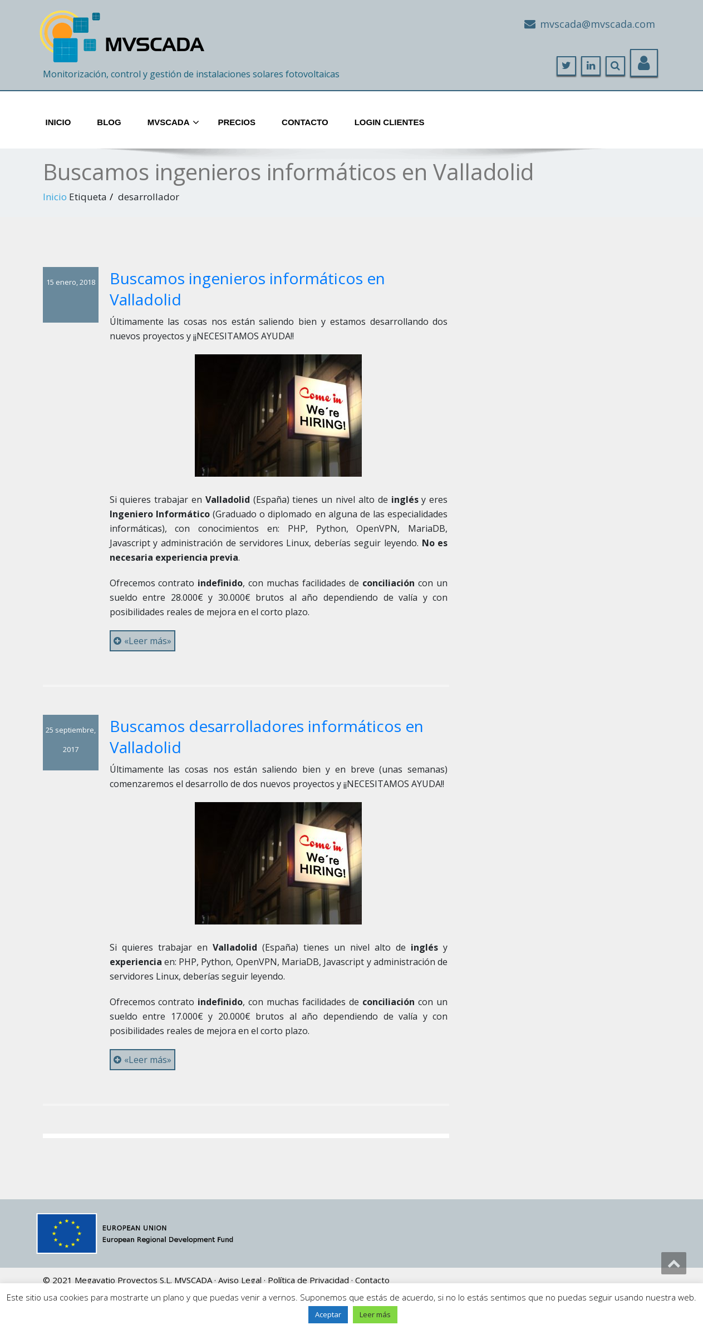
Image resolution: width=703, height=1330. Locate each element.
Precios (237, 122)
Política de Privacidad (308, 1279)
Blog (109, 122)
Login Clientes (390, 122)
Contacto (305, 122)
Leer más (375, 1314)
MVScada (173, 122)
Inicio (58, 122)
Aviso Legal (240, 1279)
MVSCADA (193, 1279)
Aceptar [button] (328, 1314)
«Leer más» (142, 641)
